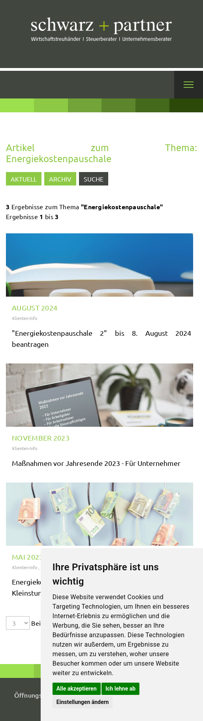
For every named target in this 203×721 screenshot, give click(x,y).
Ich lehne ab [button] (120, 688)
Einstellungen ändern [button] (82, 702)
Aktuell (24, 179)
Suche (93, 179)
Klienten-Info (24, 318)
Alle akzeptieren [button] (76, 688)
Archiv (60, 179)
